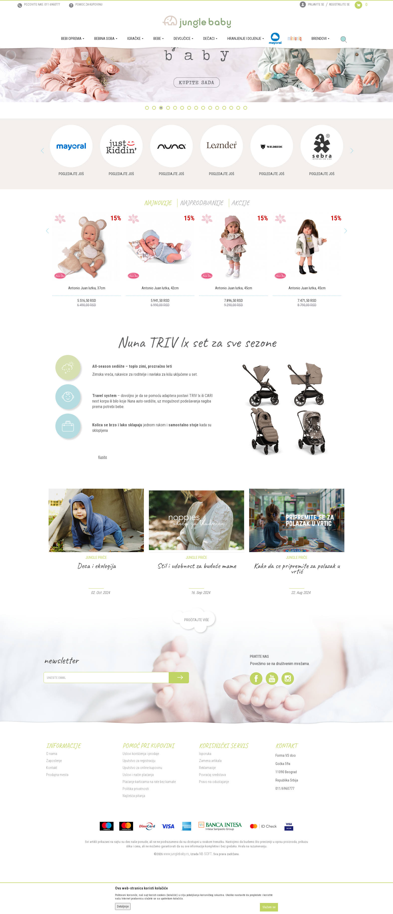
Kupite (102, 504)
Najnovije (157, 250)
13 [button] (232, 155)
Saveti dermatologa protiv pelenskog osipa (96, 615)
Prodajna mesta (57, 822)
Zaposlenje (54, 808)
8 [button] (197, 155)
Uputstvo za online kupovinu (142, 815)
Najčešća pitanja (134, 843)
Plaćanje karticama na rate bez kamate (149, 829)
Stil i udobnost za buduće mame (296, 612)
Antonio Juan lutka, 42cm (160, 335)
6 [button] (182, 155)
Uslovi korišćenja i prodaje (141, 801)
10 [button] (211, 155)
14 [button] (239, 155)
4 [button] (168, 155)
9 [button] (204, 155)
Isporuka (205, 801)
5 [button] (175, 155)
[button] (345, 40)
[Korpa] (365, 9)
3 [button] (161, 155)
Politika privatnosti (136, 836)
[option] (196, 98)
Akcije (240, 250)
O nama (51, 801)
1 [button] (147, 155)
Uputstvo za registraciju (139, 808)
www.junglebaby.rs (176, 901)
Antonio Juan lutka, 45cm (233, 335)
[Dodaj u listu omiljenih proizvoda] (114, 323)
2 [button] (154, 155)
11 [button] (218, 155)
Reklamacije (207, 815)
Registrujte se (339, 4)
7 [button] (189, 155)
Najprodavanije (201, 250)
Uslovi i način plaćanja (138, 822)
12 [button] (225, 155)
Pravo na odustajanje (214, 829)
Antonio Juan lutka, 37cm (86, 335)
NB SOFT (205, 901)
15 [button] (246, 155)
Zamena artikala (210, 808)
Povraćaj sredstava (212, 822)
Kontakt (51, 815)
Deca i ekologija (196, 612)
